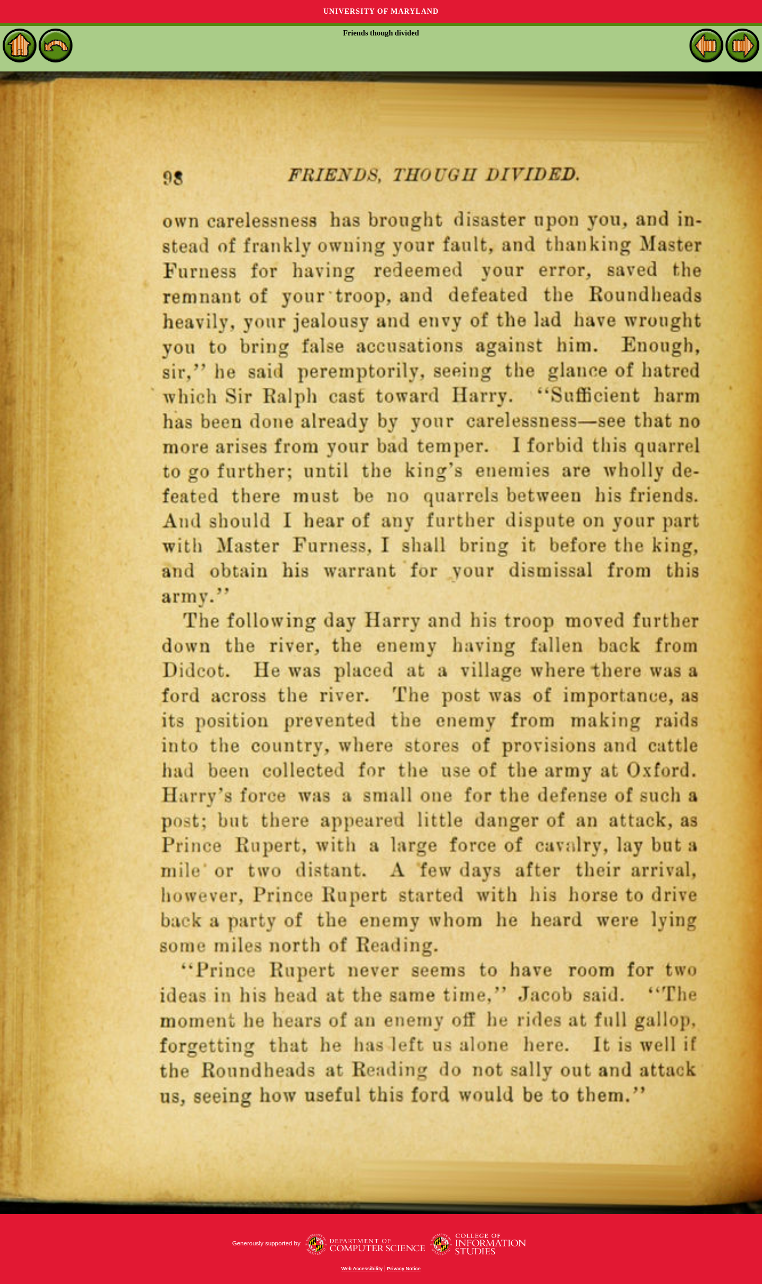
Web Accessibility (362, 1268)
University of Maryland (381, 11)
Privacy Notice (404, 1268)
